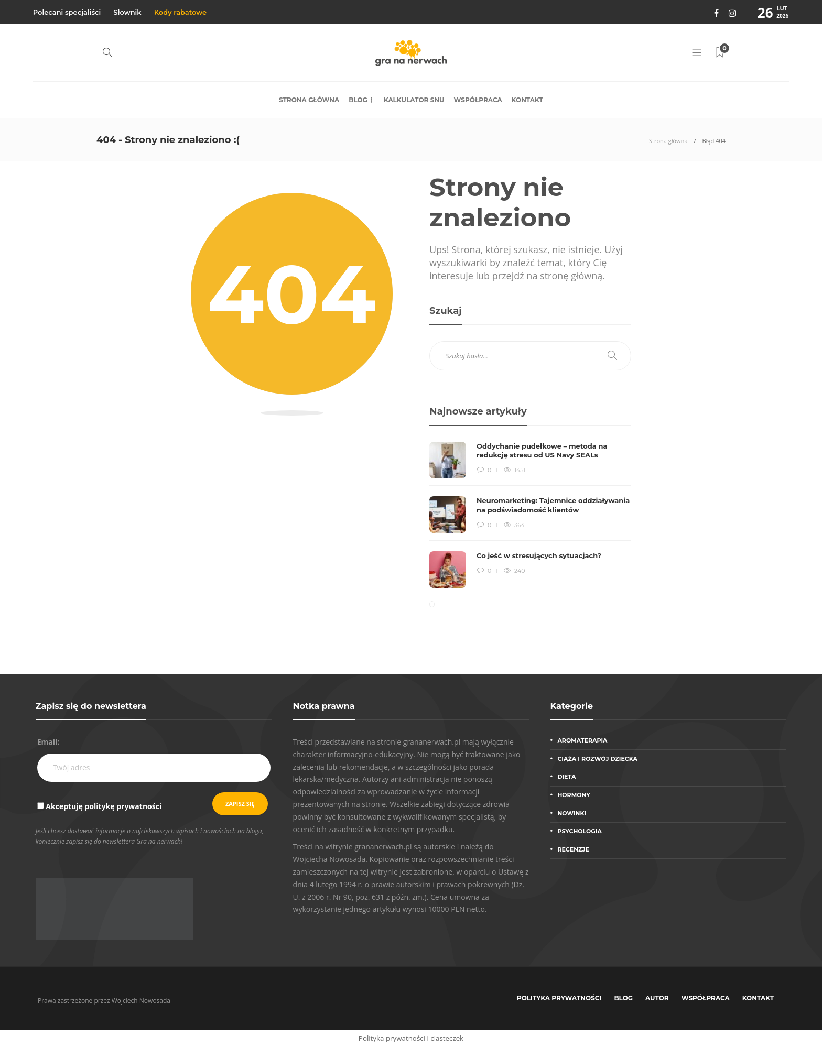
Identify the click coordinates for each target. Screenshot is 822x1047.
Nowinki (571, 813)
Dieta (566, 776)
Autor (657, 998)
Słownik (127, 12)
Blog (358, 100)
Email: (48, 742)
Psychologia (579, 831)
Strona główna (309, 100)
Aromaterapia (582, 740)
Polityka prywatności (559, 998)
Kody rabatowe (180, 12)
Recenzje (573, 849)
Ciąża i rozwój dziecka (597, 758)
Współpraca (478, 100)
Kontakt (527, 100)
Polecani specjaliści (67, 12)
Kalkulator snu (414, 100)
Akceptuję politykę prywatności (103, 806)
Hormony (573, 795)
